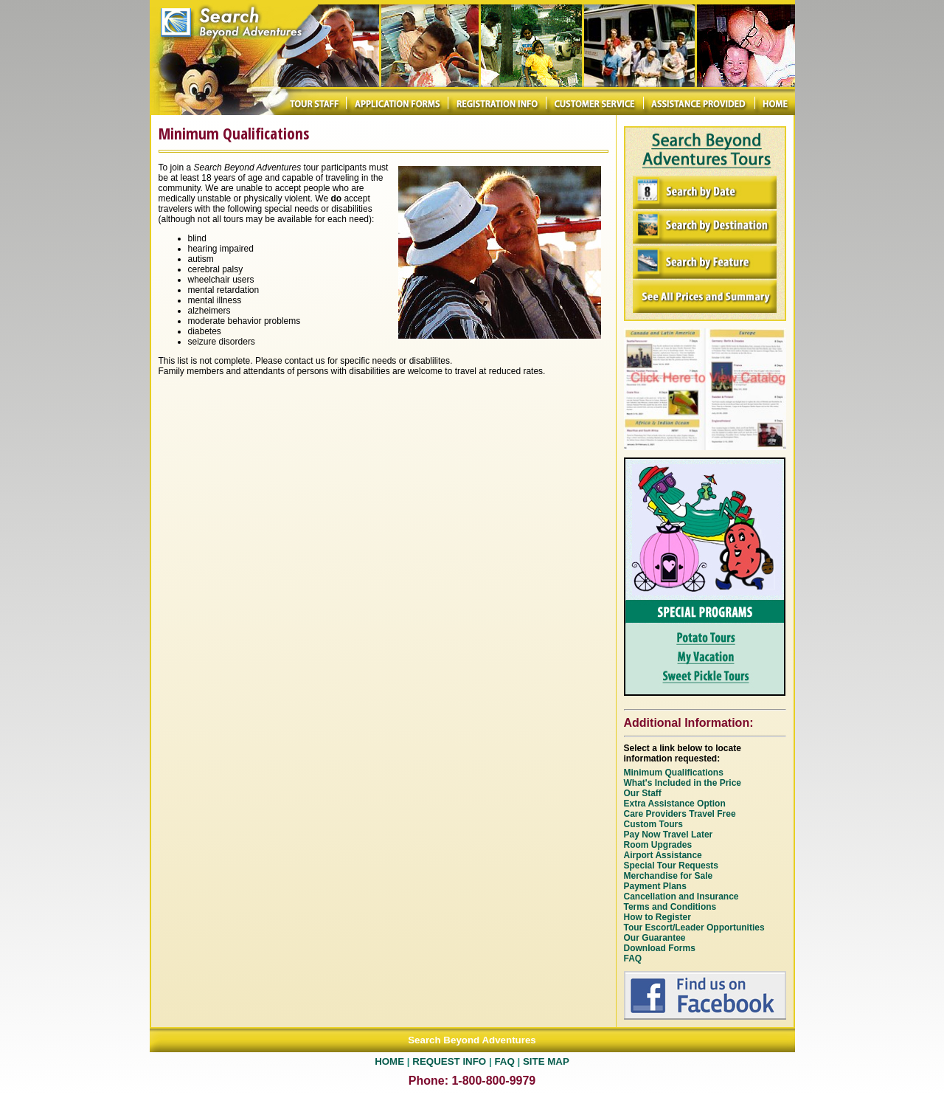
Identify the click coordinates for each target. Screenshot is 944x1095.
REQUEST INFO (449, 1061)
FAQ (504, 1061)
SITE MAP (546, 1061)
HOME (389, 1061)
